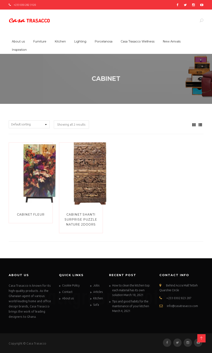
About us (18, 41)
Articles (98, 292)
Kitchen (60, 41)
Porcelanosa (103, 41)
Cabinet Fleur (31, 214)
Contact (67, 292)
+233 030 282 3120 (22, 4)
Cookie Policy (71, 285)
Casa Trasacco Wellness (137, 41)
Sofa (96, 304)
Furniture (39, 41)
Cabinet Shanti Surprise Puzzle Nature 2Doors (81, 219)
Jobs (96, 285)
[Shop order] (29, 124)
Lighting (80, 41)
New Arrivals (172, 41)
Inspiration (19, 50)
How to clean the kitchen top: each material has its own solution (131, 290)
